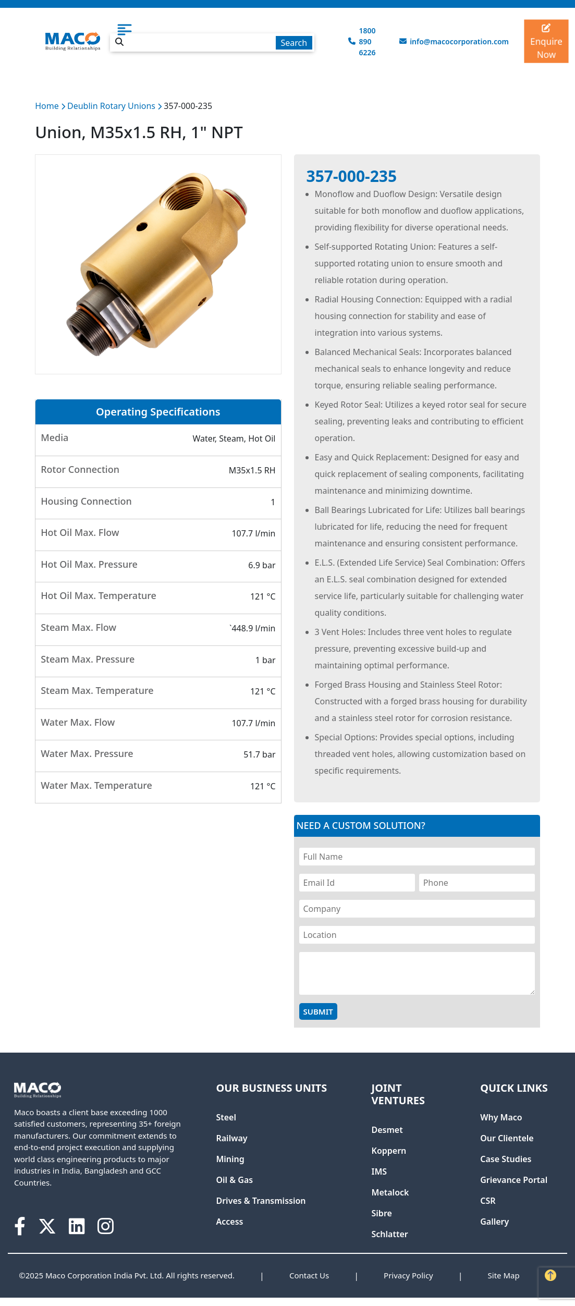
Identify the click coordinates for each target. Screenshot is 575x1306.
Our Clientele (506, 1138)
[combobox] (212, 40)
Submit (318, 1011)
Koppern (389, 1150)
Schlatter (390, 1234)
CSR (487, 1200)
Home (47, 106)
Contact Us (309, 1275)
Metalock (390, 1192)
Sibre (382, 1213)
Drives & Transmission (260, 1200)
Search (293, 42)
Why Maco (501, 1117)
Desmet (387, 1130)
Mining (230, 1159)
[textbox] (212, 42)
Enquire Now (546, 42)
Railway (231, 1138)
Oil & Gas (234, 1180)
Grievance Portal (513, 1180)
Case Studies (505, 1159)
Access (229, 1221)
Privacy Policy (408, 1275)
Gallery (494, 1221)
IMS (379, 1171)
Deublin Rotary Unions (112, 106)
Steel (226, 1117)
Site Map (504, 1275)
